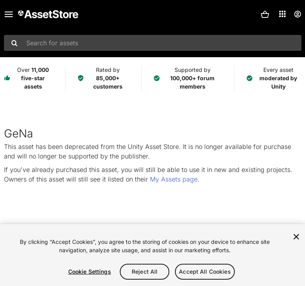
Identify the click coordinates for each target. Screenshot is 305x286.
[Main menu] (9, 14)
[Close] (296, 236)
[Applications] (282, 14)
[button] (265, 14)
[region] (152, 255)
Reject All (144, 271)
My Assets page (174, 179)
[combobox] (152, 43)
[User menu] (297, 14)
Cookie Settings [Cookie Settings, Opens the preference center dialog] (89, 271)
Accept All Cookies (205, 271)
